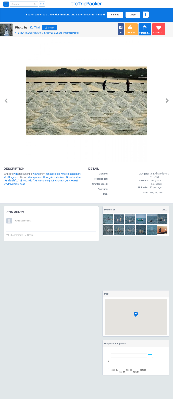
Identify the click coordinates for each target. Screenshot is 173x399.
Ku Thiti (35, 27)
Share (30, 235)
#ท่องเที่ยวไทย (30, 180)
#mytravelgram (11, 184)
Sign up (115, 14)
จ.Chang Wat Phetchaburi (47, 33)
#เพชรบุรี (73, 180)
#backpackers (35, 177)
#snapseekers (53, 173)
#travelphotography (71, 173)
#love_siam (49, 177)
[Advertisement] (135, 263)
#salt (22, 184)
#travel (36, 173)
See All (164, 210)
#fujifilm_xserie (11, 177)
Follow (51, 27)
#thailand (60, 177)
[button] (136, 314)
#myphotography (47, 180)
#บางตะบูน (62, 180)
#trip (16, 173)
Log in (133, 14)
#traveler (70, 177)
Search (34, 3)
